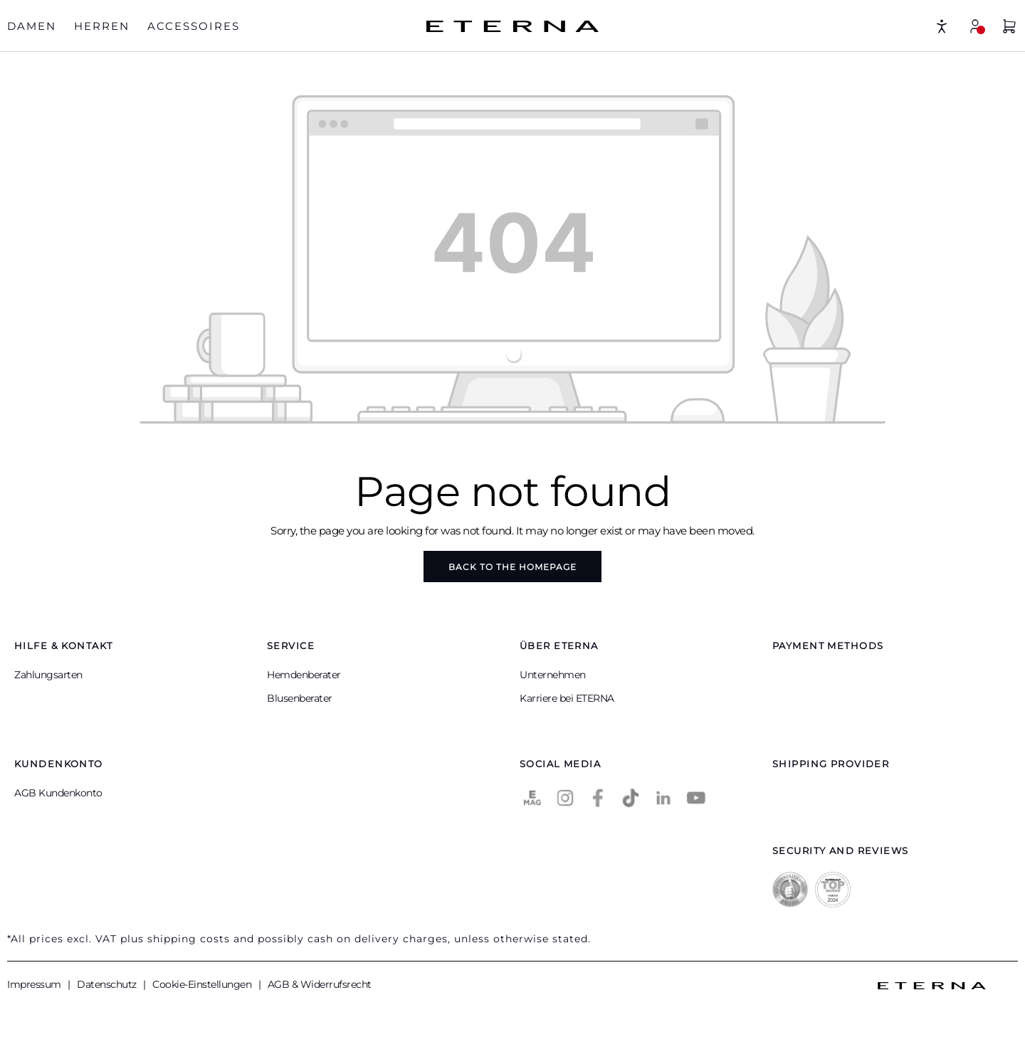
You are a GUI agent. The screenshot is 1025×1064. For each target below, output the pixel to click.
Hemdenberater (304, 674)
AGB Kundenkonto (58, 792)
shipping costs (188, 938)
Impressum (35, 984)
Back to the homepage (512, 567)
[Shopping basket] (1009, 28)
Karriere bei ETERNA (567, 698)
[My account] (975, 26)
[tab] (31, 27)
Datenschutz (108, 984)
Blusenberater (299, 698)
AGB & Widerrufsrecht (320, 984)
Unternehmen (553, 674)
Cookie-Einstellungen (203, 984)
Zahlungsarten (48, 674)
